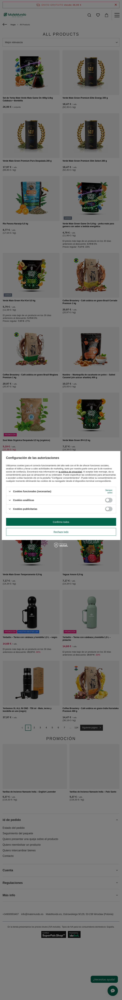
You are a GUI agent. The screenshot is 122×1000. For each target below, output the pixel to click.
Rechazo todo (61, 531)
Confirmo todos (61, 521)
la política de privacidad (70, 471)
